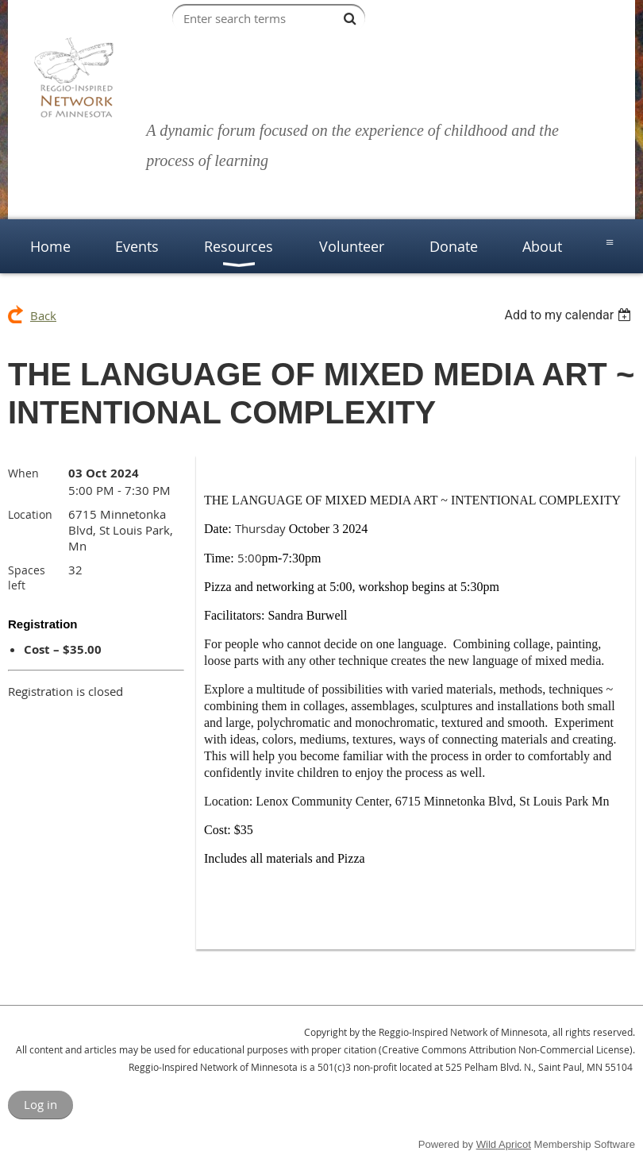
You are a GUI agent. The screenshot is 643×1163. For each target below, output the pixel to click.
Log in (40, 1104)
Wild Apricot (503, 1144)
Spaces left (26, 577)
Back (43, 315)
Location (30, 514)
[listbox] (569, 315)
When (23, 473)
